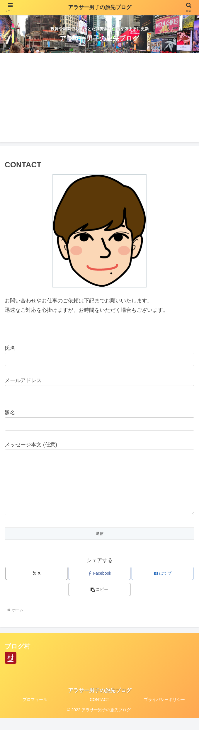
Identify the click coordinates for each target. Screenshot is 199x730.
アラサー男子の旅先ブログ (99, 7)
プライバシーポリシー (164, 711)
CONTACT (99, 711)
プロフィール (35, 711)
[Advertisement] (99, 101)
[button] (99, 601)
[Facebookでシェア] (99, 585)
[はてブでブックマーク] (162, 585)
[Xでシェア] (36, 585)
